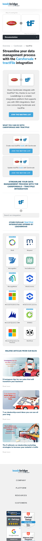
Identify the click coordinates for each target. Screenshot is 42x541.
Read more (6, 386)
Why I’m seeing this (12, 12)
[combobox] (21, 215)
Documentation (11, 37)
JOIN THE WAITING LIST (21, 114)
